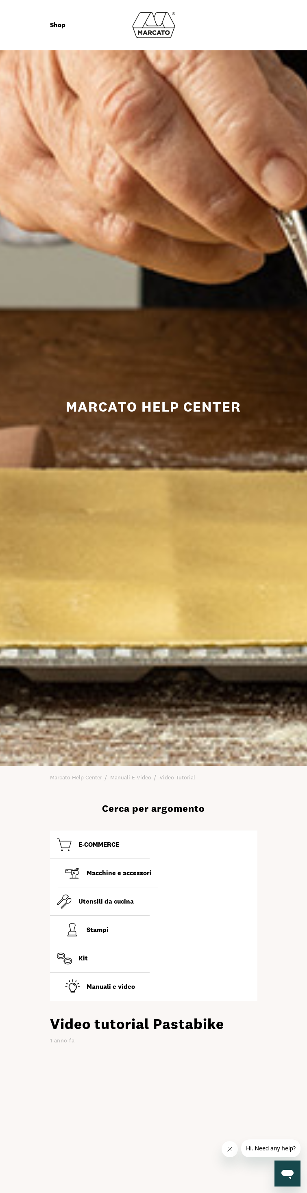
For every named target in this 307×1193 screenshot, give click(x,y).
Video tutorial (177, 777)
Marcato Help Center (76, 777)
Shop (57, 25)
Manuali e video (130, 777)
